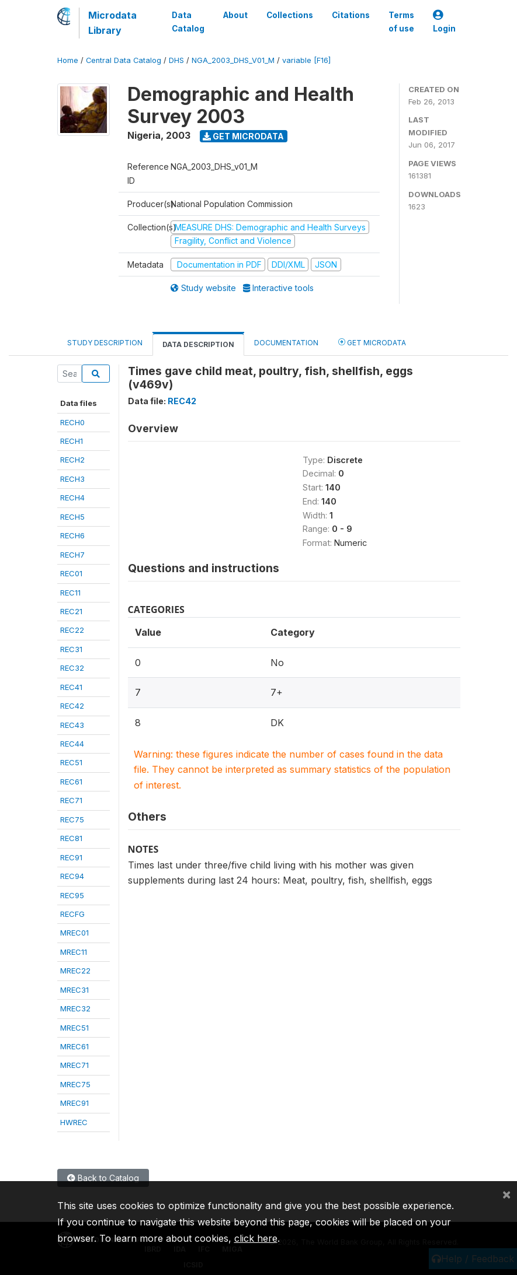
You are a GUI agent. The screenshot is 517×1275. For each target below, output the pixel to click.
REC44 (72, 743)
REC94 (72, 876)
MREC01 (74, 932)
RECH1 (71, 441)
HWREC (74, 1122)
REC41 (71, 687)
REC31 (71, 649)
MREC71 (74, 1065)
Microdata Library (112, 22)
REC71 (71, 800)
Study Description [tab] (105, 342)
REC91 (71, 857)
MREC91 (74, 1103)
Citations (351, 15)
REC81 (71, 838)
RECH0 (72, 422)
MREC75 (75, 1084)
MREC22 (75, 970)
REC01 (71, 573)
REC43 (72, 725)
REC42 (72, 705)
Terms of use (401, 21)
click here (255, 1238)
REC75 (72, 819)
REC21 (71, 611)
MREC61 (74, 1046)
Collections (289, 15)
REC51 (71, 762)
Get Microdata (243, 136)
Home (67, 60)
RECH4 (72, 497)
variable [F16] (306, 60)
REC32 (72, 667)
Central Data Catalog (123, 60)
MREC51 (74, 1027)
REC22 (72, 630)
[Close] (506, 1194)
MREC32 (75, 1008)
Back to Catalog (103, 1178)
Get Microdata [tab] (372, 342)
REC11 (70, 592)
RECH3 (72, 479)
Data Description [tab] (198, 344)
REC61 (71, 781)
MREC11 (73, 952)
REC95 (72, 895)
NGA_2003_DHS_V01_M (233, 60)
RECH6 (72, 535)
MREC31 (74, 989)
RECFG (72, 914)
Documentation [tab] (286, 342)
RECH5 (72, 516)
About (235, 15)
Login (444, 22)
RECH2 (72, 459)
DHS (176, 60)
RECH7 (72, 554)
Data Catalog (188, 21)
